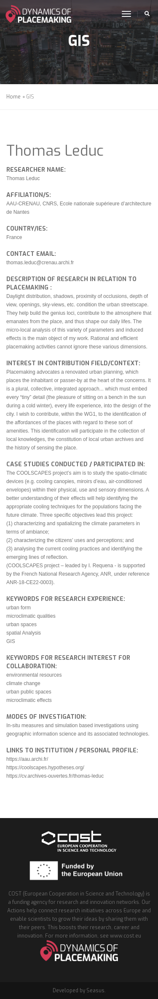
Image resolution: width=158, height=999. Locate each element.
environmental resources (34, 675)
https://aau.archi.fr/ (27, 759)
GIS (10, 641)
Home (13, 96)
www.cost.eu (125, 936)
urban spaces (21, 624)
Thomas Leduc (55, 150)
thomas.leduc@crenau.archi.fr (40, 263)
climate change (23, 683)
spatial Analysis (23, 633)
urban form (18, 608)
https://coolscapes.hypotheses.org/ (45, 768)
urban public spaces (28, 692)
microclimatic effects (29, 700)
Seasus (95, 990)
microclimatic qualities (31, 616)
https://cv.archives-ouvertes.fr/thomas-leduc (55, 776)
